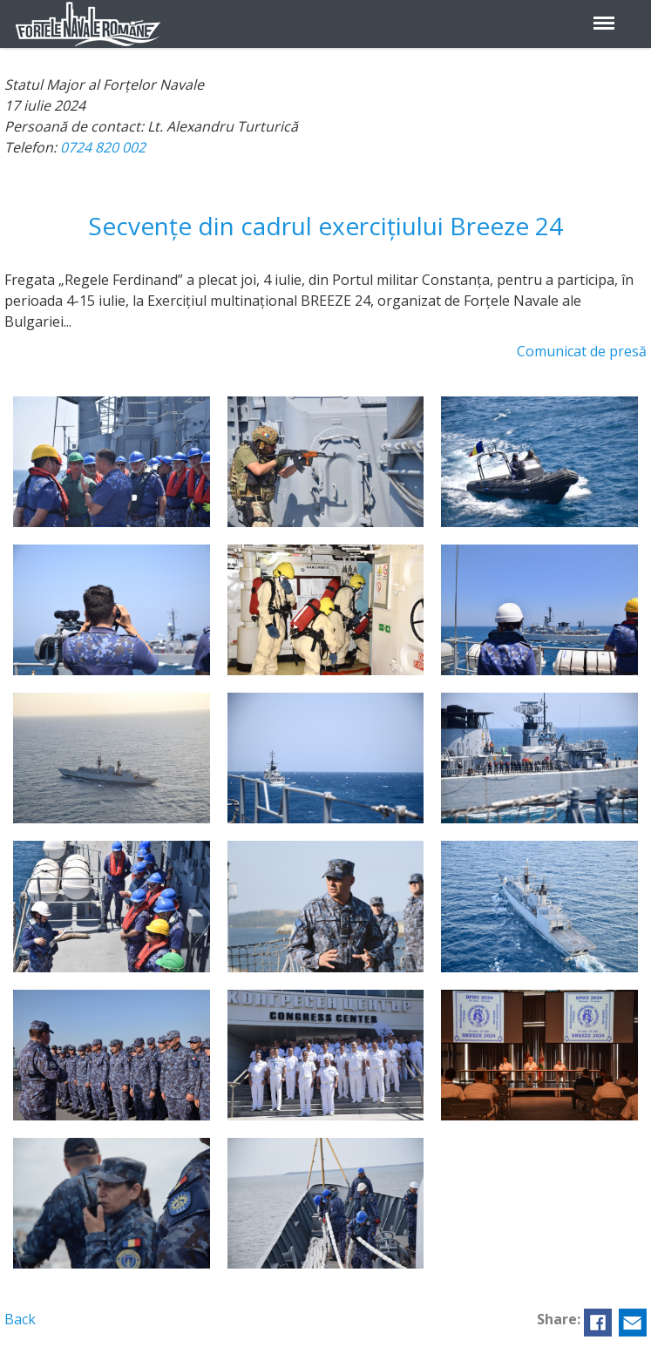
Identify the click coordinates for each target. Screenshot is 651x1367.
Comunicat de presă (582, 351)
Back (20, 1319)
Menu (604, 12)
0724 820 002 (103, 147)
